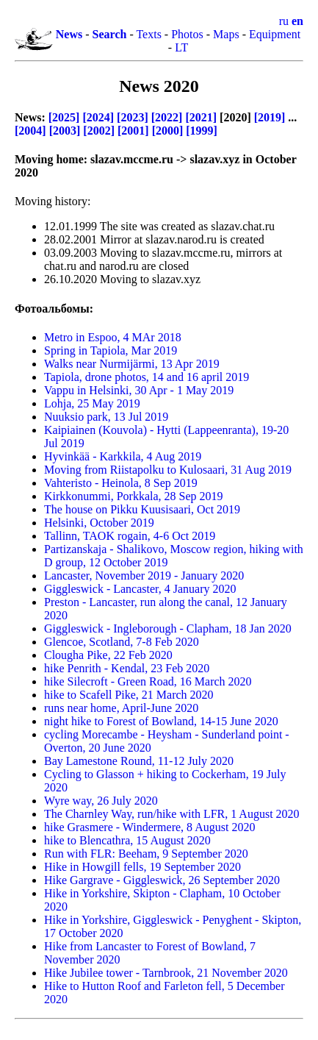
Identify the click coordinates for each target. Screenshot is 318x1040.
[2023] (132, 117)
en (297, 21)
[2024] (98, 117)
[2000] (168, 130)
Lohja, (92, 403)
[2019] (270, 117)
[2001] (133, 130)
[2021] (201, 117)
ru (284, 21)
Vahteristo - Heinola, (121, 483)
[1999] (201, 130)
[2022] (167, 117)
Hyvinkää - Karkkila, (122, 456)
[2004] (30, 130)
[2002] (99, 130)
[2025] (64, 117)
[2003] (65, 130)
